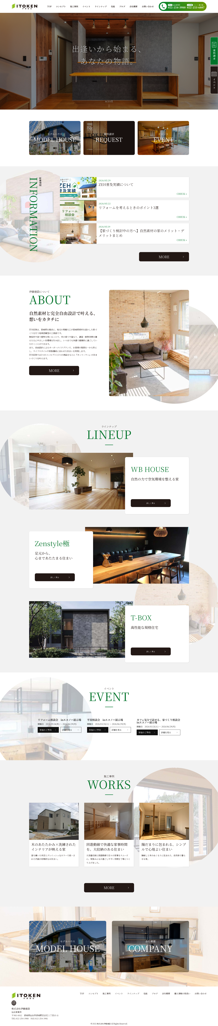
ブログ (122, 6)
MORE (164, 256)
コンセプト (61, 6)
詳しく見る (150, 503)
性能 (113, 6)
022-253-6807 (195, 7)
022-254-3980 (177, 7)
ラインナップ (101, 6)
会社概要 (133, 6)
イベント (86, 6)
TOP (49, 6)
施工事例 (74, 6)
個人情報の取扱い (182, 993)
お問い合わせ (148, 6)
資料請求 (213, 51)
